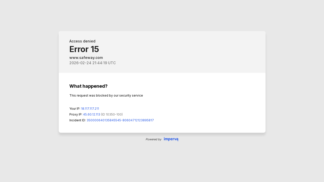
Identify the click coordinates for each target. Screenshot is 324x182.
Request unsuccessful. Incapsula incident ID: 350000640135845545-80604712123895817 (162, 91)
